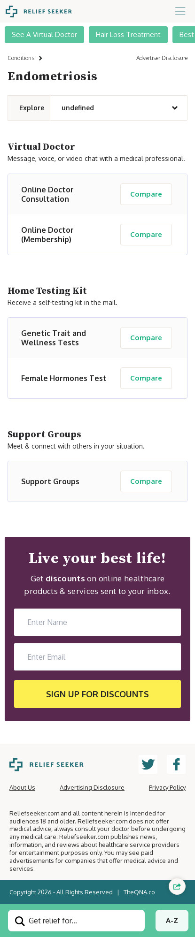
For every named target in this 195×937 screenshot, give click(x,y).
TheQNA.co (139, 892)
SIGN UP (97, 694)
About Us (22, 787)
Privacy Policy (167, 787)
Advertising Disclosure (92, 787)
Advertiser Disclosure (161, 57)
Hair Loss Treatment (128, 34)
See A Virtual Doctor (44, 34)
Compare (146, 194)
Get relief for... (46, 921)
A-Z (172, 920)
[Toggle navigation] (180, 11)
